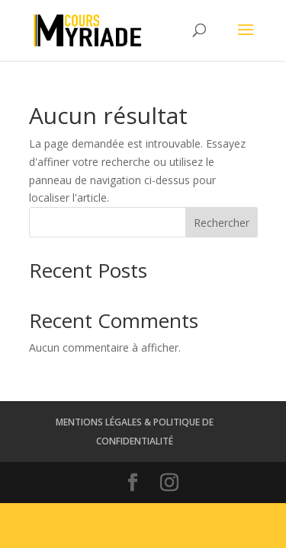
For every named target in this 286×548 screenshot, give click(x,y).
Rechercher (221, 222)
